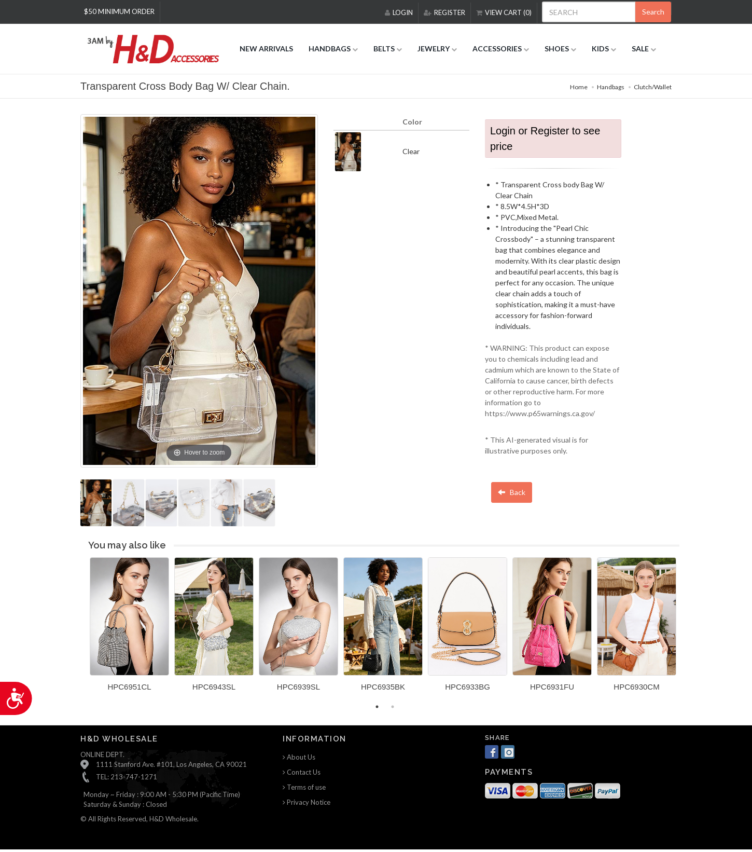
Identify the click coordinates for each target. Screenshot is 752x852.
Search (653, 11)
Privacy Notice (306, 802)
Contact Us (302, 772)
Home (579, 87)
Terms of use (304, 787)
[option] (129, 628)
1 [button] (377, 707)
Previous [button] (82, 630)
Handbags (610, 87)
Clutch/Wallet (653, 87)
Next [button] (687, 630)
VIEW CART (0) (504, 12)
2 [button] (392, 707)
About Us (299, 757)
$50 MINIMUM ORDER (119, 11)
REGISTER (444, 12)
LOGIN (399, 12)
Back (511, 492)
